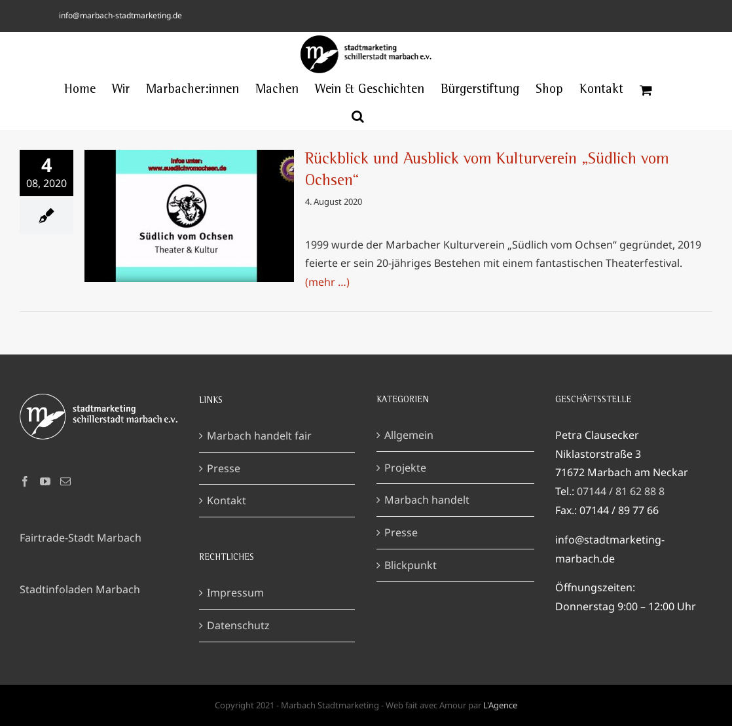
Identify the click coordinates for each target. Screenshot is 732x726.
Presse (223, 468)
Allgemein (408, 435)
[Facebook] (25, 481)
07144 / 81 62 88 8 (621, 491)
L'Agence (500, 705)
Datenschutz (238, 625)
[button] (358, 116)
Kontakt (226, 500)
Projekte (405, 467)
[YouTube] (45, 481)
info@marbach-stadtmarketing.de (120, 15)
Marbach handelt (426, 500)
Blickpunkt (410, 565)
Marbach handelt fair (259, 435)
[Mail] (65, 481)
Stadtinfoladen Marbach (80, 589)
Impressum (235, 592)
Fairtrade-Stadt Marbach (80, 537)
